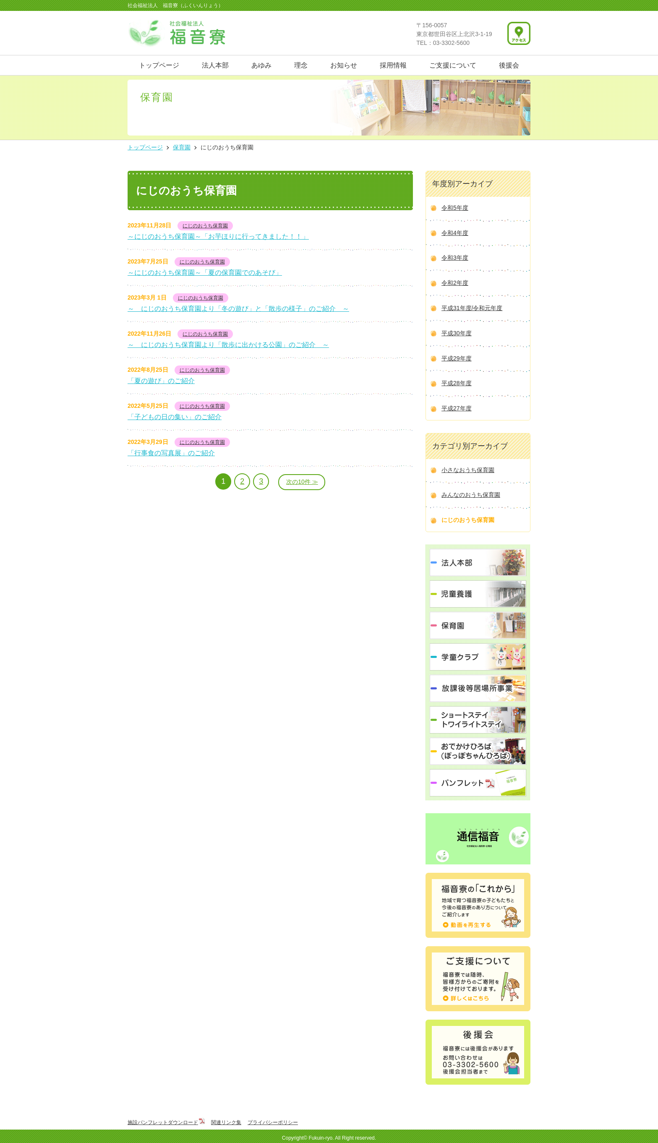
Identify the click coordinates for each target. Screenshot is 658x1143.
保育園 (478, 625)
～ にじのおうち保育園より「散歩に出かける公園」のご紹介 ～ (228, 344)
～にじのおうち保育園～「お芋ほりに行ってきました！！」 (218, 236)
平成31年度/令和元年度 (471, 308)
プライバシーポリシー (273, 1122)
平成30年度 (456, 333)
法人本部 (215, 65)
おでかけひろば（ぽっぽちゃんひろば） (478, 751)
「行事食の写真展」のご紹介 (171, 453)
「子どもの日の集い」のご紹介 (175, 416)
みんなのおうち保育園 (470, 494)
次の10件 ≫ (302, 481)
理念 (301, 65)
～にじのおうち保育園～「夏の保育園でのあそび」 (205, 272)
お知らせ (343, 65)
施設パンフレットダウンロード (163, 1122)
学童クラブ (478, 657)
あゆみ (261, 65)
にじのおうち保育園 (205, 226)
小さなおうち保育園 (467, 470)
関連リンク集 (226, 1122)
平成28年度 (456, 383)
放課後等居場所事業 (478, 688)
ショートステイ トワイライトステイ (478, 720)
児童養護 (478, 594)
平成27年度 (456, 408)
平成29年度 (456, 358)
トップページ (159, 65)
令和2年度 (454, 282)
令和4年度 (454, 233)
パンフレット (478, 783)
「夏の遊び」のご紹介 (161, 380)
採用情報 (393, 65)
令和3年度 (454, 257)
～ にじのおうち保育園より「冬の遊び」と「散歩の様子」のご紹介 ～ (238, 308)
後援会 (509, 65)
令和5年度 (454, 207)
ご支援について (452, 65)
